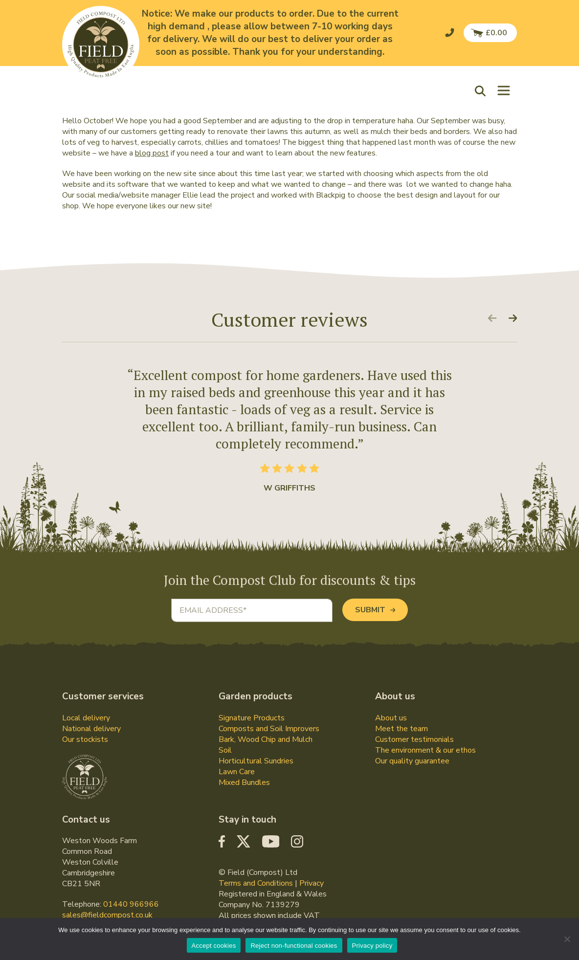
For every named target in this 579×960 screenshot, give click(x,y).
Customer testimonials (414, 739)
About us (391, 718)
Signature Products (252, 718)
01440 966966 (131, 904)
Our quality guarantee (412, 761)
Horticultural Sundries (256, 761)
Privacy (311, 883)
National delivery (91, 728)
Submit (375, 609)
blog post (152, 153)
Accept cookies (214, 945)
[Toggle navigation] (503, 91)
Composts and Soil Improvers (269, 728)
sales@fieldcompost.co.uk (107, 915)
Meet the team (401, 728)
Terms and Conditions (256, 883)
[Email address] (252, 610)
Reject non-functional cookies (293, 945)
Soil (225, 750)
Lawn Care (237, 771)
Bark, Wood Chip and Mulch (265, 739)
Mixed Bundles (244, 782)
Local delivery (86, 718)
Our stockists (85, 739)
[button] (482, 90)
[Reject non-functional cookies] (567, 939)
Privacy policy (372, 945)
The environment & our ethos (425, 750)
